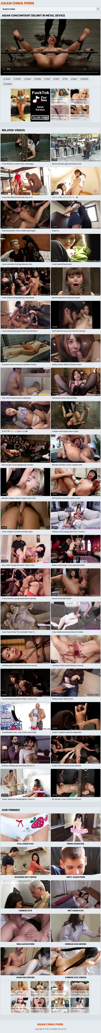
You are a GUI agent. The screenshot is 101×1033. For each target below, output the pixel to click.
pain (75, 79)
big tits (85, 79)
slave (28, 79)
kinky (38, 79)
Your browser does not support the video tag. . (50, 47)
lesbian (9, 84)
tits (66, 79)
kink (57, 79)
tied (48, 79)
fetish (18, 79)
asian (8, 79)
